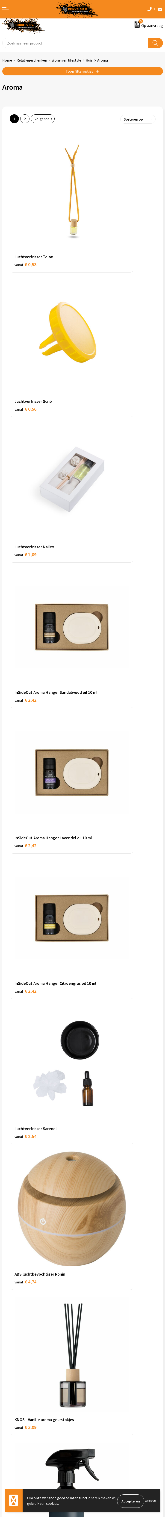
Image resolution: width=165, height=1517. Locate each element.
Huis (89, 60)
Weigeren (150, 1501)
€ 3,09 (25, 600)
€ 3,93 (25, 694)
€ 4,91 (98, 989)
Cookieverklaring (98, 1418)
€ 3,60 (98, 600)
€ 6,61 (25, 1277)
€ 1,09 (25, 306)
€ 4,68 (25, 888)
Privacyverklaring (98, 1425)
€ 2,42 (98, 312)
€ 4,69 (98, 888)
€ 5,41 (98, 1283)
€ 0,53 (25, 212)
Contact (8, 1411)
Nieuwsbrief (94, 1347)
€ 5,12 (25, 1082)
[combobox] (75, 43)
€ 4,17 (98, 694)
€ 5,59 (25, 1176)
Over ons (92, 1340)
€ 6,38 (98, 1183)
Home (7, 60)
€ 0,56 (98, 212)
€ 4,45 (98, 788)
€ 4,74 (98, 506)
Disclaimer (93, 1432)
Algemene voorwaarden (103, 1411)
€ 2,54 (25, 506)
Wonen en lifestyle (66, 60)
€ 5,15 (98, 1082)
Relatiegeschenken (32, 60)
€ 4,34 (25, 794)
